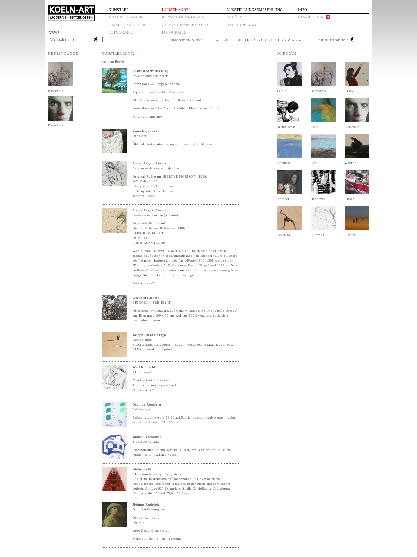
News (54, 33)
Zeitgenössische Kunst (186, 25)
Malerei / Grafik (126, 17)
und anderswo (242, 25)
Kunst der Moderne (183, 17)
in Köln (234, 17)
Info (302, 10)
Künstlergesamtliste (334, 39)
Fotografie (121, 32)
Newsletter (311, 17)
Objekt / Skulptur (128, 25)
